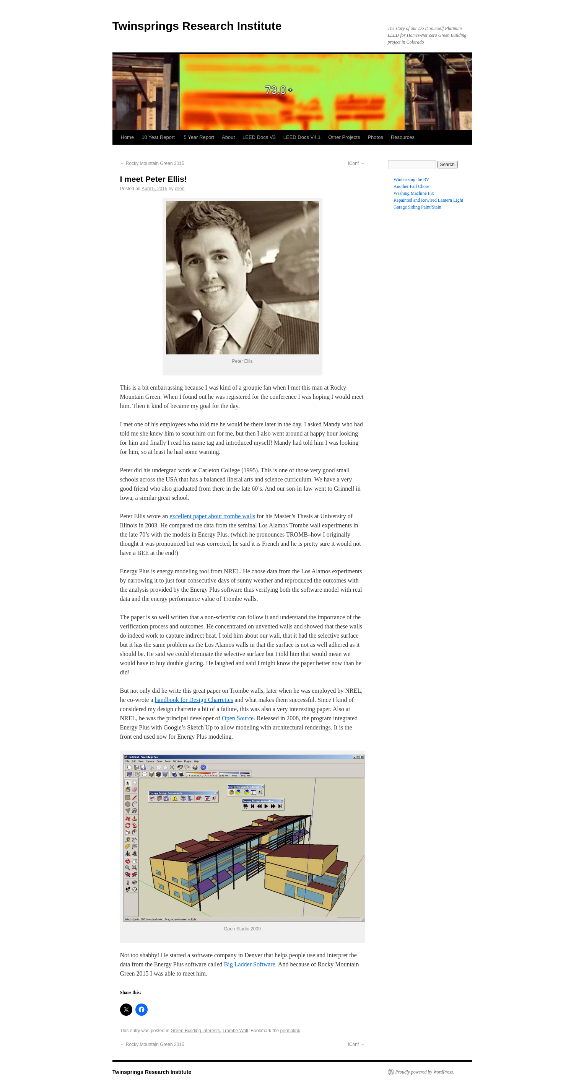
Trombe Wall (235, 1030)
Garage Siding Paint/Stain (417, 207)
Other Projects (344, 137)
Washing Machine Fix (414, 193)
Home (127, 137)
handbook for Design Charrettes (194, 700)
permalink (290, 1030)
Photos (375, 137)
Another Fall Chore (411, 186)
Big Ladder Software (249, 964)
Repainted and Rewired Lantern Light (428, 200)
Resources (403, 137)
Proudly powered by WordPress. (424, 1072)
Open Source (238, 718)
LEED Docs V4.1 (302, 137)
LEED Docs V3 (259, 137)
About (228, 137)
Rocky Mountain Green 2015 (152, 163)
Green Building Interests (195, 1030)
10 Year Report (159, 137)
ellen (179, 188)
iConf (356, 163)
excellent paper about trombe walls (212, 516)
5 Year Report (199, 137)
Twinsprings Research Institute (197, 26)
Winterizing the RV (411, 179)
